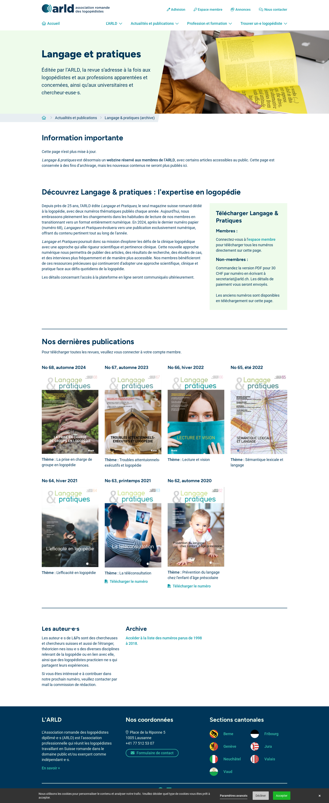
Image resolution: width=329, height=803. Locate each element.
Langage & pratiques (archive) (130, 118)
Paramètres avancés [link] (233, 795)
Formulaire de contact (152, 753)
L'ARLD (114, 23)
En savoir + (51, 768)
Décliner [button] (261, 795)
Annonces (241, 10)
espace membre (261, 239)
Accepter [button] (281, 795)
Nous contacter (273, 10)
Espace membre (208, 10)
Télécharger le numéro (126, 581)
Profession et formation (209, 23)
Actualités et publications (155, 23)
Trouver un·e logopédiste (263, 23)
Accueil (51, 23)
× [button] (320, 796)
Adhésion (176, 10)
